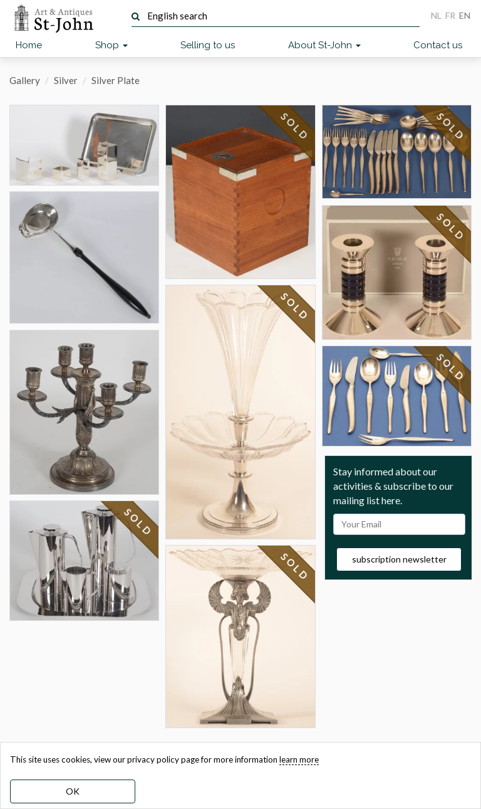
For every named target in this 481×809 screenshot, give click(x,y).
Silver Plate (115, 80)
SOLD (139, 522)
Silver (66, 80)
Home (29, 45)
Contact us (437, 45)
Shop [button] (111, 45)
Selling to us (207, 45)
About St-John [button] (324, 45)
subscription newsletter (399, 559)
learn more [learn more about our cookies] (299, 759)
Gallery (24, 80)
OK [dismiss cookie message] (73, 791)
